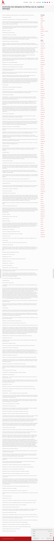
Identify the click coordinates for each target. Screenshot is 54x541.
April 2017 (42, 226)
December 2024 (43, 60)
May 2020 (42, 149)
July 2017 (42, 220)
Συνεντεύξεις (42, 35)
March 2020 (42, 153)
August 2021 (42, 118)
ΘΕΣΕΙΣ (30, 2)
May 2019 (42, 174)
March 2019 (42, 178)
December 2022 (43, 93)
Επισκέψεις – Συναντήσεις (44, 31)
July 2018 (42, 195)
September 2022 (43, 97)
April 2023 (42, 85)
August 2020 (42, 143)
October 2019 (42, 164)
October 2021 (42, 114)
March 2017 (42, 228)
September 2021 (43, 116)
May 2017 (42, 224)
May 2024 (42, 68)
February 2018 (42, 205)
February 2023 (42, 89)
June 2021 (42, 122)
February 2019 (42, 180)
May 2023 (42, 83)
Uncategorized (43, 20)
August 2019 (42, 168)
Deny (42, 538)
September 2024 (43, 64)
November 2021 (43, 112)
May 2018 (42, 199)
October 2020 (42, 139)
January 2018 (42, 207)
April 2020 (42, 151)
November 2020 (43, 137)
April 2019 (42, 176)
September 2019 (43, 166)
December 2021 (43, 110)
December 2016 (43, 234)
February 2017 (42, 230)
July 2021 (42, 120)
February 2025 (42, 58)
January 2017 (42, 232)
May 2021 (42, 124)
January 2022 (42, 108)
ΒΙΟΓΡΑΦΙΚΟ (26, 2)
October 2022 (42, 95)
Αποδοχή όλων (35, 538)
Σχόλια (41, 37)
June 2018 (42, 197)
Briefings (42, 16)
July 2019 (42, 170)
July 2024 (42, 66)
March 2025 (42, 56)
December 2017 (43, 209)
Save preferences (49, 538)
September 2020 (43, 141)
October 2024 (42, 62)
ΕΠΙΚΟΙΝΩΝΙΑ (38, 2)
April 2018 (42, 201)
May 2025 (42, 52)
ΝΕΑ (34, 2)
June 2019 (42, 172)
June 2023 (42, 81)
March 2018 (42, 203)
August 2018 (42, 193)
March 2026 (42, 41)
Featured (42, 18)
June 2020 (42, 147)
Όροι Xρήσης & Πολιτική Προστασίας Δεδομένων (8, 538)
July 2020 (42, 145)
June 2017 (42, 222)
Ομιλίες (42, 33)
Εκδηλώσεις (42, 29)
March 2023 (42, 87)
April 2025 (42, 54)
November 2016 (43, 236)
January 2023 (42, 91)
